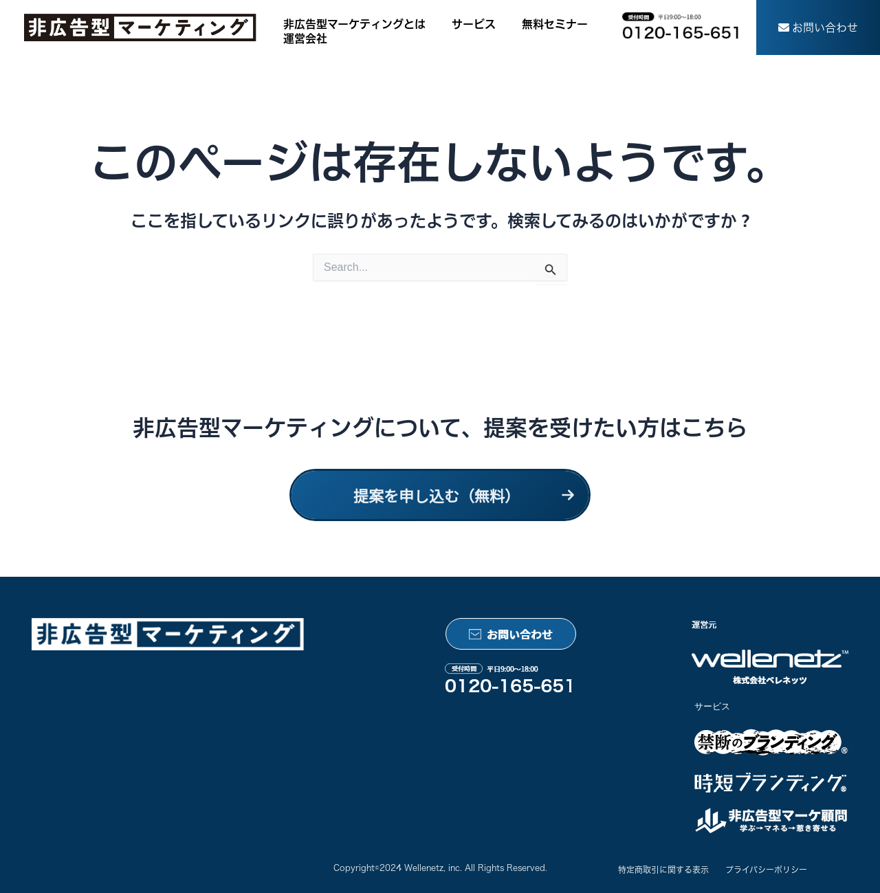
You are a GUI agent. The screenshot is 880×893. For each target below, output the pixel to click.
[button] (818, 27)
